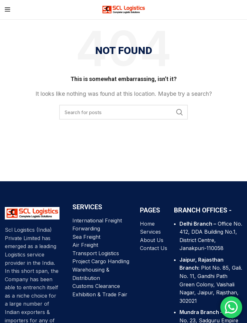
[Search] (123, 112)
